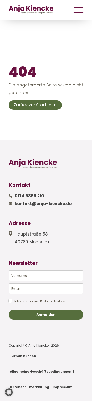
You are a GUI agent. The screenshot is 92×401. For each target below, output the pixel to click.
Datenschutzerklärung (29, 387)
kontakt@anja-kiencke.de (43, 204)
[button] (9, 392)
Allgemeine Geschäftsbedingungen (40, 371)
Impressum (63, 387)
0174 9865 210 (29, 196)
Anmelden (46, 314)
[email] (46, 288)
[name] (46, 275)
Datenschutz (51, 301)
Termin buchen (23, 356)
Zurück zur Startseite (35, 105)
